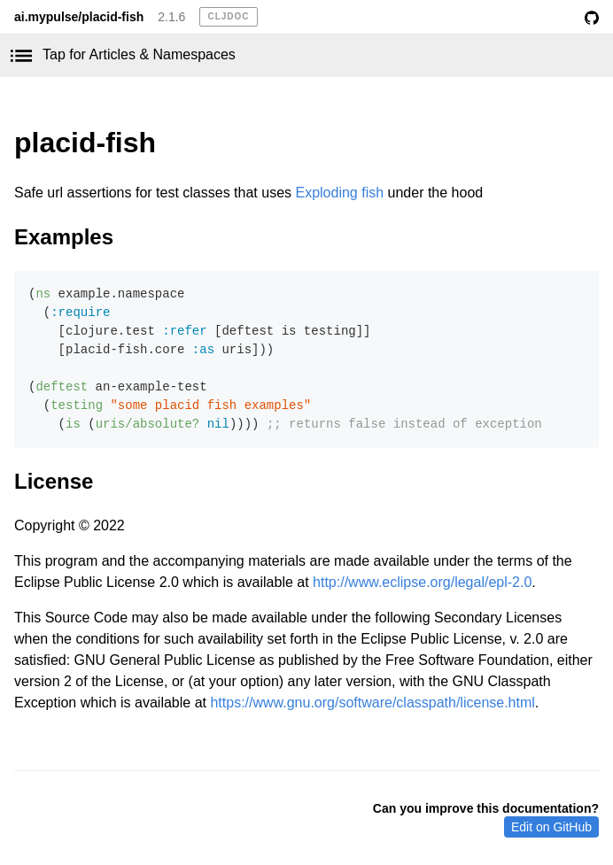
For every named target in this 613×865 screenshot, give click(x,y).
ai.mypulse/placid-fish (79, 17)
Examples (63, 237)
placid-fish (85, 142)
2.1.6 (171, 17)
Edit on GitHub (551, 827)
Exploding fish (339, 192)
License (53, 481)
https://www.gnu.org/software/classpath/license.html (372, 702)
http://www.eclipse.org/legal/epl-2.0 (422, 582)
